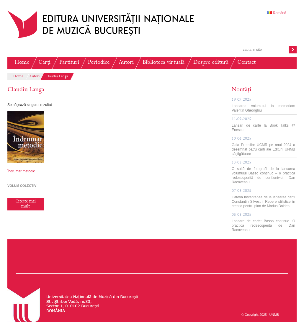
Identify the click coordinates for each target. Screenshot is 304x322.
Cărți (44, 63)
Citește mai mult (25, 204)
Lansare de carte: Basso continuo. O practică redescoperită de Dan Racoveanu (263, 222)
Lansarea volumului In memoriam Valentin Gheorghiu (263, 105)
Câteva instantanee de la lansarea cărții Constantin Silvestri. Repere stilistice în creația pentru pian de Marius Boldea (263, 198)
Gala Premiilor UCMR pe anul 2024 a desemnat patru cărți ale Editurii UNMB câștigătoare (263, 146)
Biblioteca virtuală (163, 63)
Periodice (99, 63)
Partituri (69, 63)
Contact (246, 63)
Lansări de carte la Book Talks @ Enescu (263, 124)
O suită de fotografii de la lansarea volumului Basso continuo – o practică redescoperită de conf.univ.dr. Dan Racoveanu (263, 172)
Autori (126, 63)
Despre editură (210, 63)
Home (22, 63)
